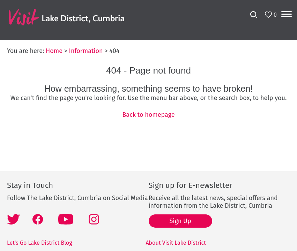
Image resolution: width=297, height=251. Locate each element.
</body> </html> (148, 125)
